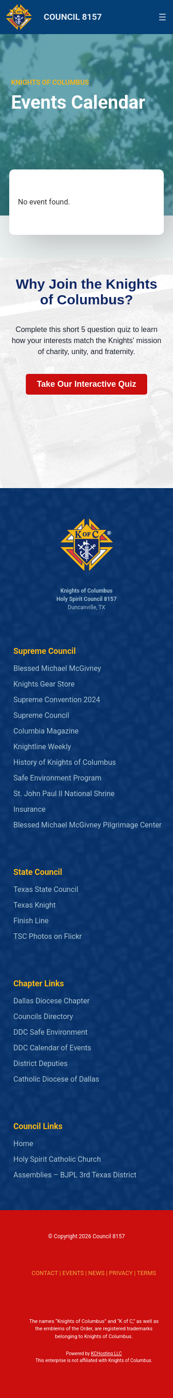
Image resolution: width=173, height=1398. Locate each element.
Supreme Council (41, 715)
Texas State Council (45, 889)
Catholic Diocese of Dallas (56, 1079)
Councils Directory (43, 1016)
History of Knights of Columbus (64, 762)
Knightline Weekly (42, 746)
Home (23, 1143)
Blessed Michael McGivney (57, 668)
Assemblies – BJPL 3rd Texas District (75, 1175)
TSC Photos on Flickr (47, 936)
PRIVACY (120, 1273)
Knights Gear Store (44, 684)
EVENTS (73, 1273)
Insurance (29, 809)
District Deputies (40, 1063)
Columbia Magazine (45, 731)
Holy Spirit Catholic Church (57, 1159)
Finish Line (30, 920)
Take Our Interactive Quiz (87, 384)
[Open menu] (162, 17)
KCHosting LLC (106, 1353)
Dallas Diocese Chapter (51, 1000)
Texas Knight (34, 905)
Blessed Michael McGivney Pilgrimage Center (87, 825)
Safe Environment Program (57, 778)
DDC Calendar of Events (52, 1047)
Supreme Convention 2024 (56, 699)
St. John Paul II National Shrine (63, 793)
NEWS (96, 1273)
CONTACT (45, 1273)
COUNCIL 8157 (73, 17)
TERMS (146, 1273)
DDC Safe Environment (50, 1032)
